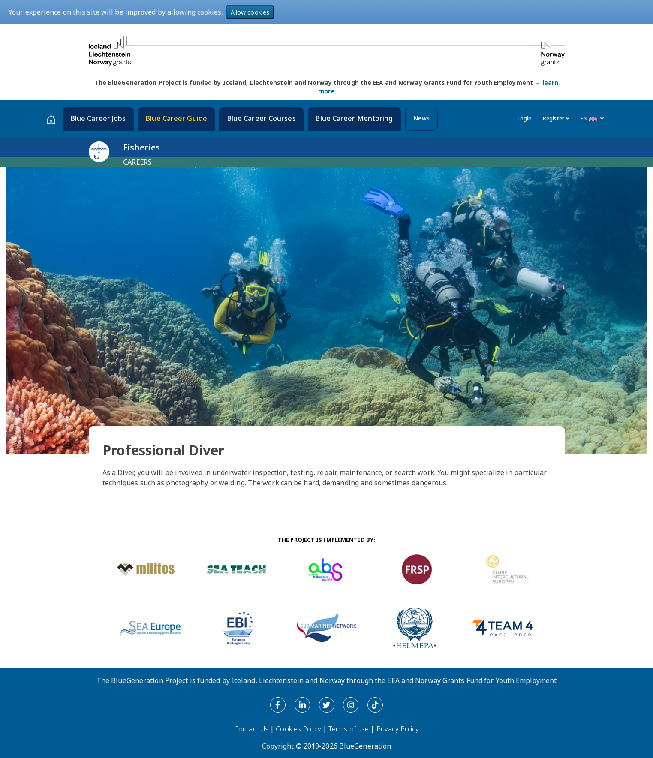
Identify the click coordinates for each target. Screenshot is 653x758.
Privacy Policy (397, 729)
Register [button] (556, 118)
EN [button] (592, 118)
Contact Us (251, 729)
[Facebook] (278, 705)
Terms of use (348, 729)
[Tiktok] (375, 705)
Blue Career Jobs (98, 118)
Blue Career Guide (176, 118)
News (421, 118)
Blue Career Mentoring (354, 118)
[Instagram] (350, 705)
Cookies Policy (298, 729)
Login (525, 118)
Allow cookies (250, 12)
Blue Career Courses (261, 118)
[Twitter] (326, 705)
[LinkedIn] (302, 705)
